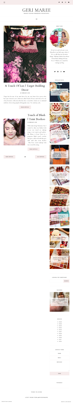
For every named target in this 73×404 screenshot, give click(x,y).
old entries (40, 156)
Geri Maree (36, 10)
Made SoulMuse (66, 401)
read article (25, 107)
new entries (9, 156)
